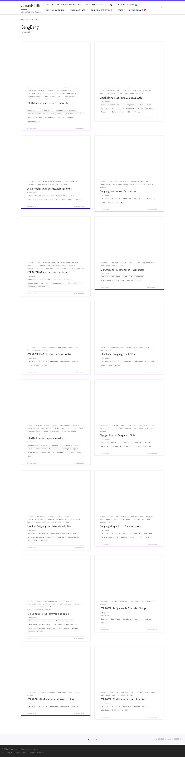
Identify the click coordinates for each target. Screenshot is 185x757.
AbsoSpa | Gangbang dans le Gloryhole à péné (49, 526)
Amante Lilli (32, 128)
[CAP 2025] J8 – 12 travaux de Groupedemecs (122, 269)
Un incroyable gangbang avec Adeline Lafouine (49, 188)
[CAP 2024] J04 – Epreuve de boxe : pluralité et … (123, 699)
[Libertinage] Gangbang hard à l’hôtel (118, 354)
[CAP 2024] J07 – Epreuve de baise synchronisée (50, 699)
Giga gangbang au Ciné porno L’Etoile (117, 435)
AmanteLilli (14, 749)
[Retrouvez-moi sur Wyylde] (175, 749)
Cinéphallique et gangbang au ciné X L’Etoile (121, 97)
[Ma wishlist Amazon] (179, 749)
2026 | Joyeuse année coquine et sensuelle (48, 103)
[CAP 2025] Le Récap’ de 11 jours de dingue (47, 272)
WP (14, 753)
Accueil (24, 19)
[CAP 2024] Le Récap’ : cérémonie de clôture (48, 613)
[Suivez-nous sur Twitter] (172, 749)
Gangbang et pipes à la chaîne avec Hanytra (121, 526)
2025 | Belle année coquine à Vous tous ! (46, 438)
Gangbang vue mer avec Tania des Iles (118, 191)
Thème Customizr (37, 753)
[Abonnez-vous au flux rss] (182, 749)
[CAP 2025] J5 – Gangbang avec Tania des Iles (49, 354)
